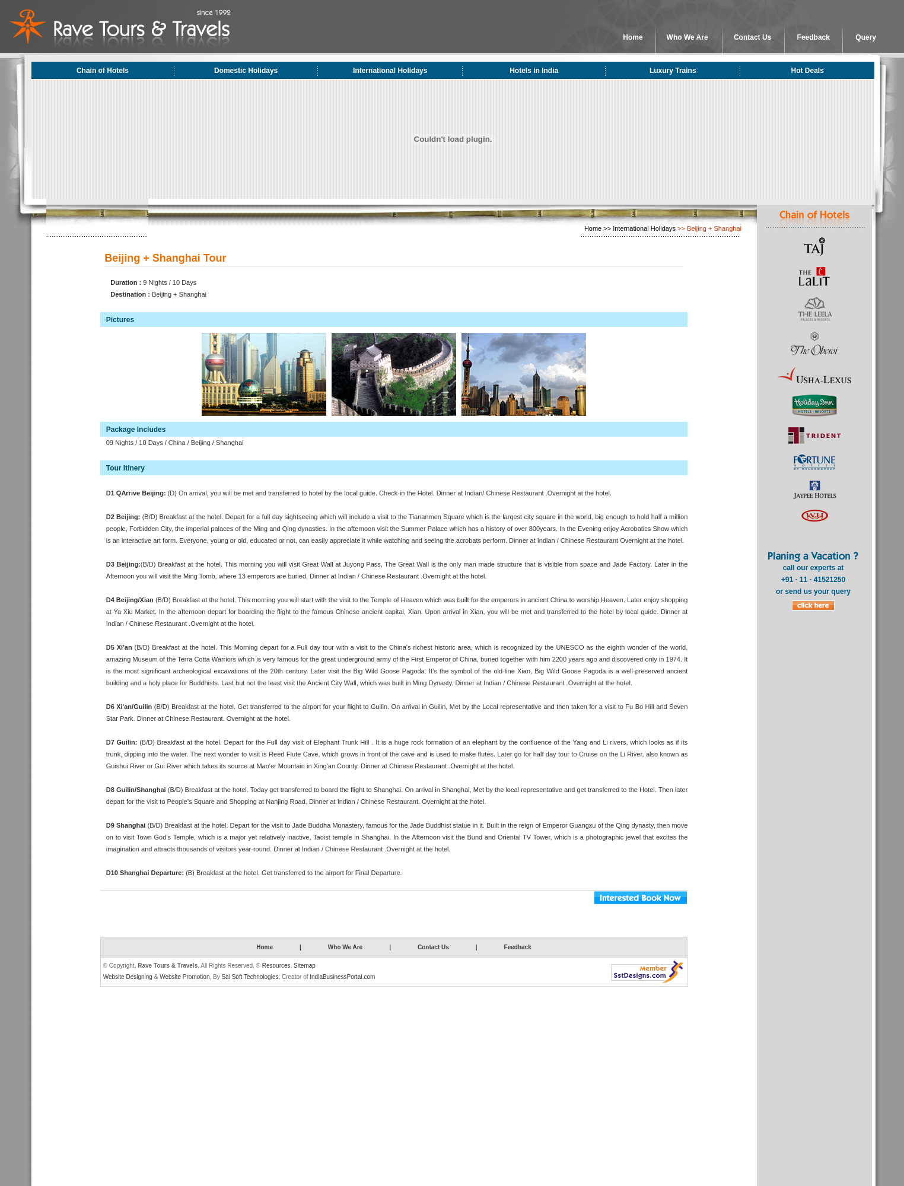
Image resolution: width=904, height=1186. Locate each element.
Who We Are (687, 37)
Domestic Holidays (246, 70)
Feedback (813, 37)
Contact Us (752, 37)
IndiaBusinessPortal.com (342, 977)
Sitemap (305, 965)
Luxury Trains (673, 70)
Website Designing (127, 977)
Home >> (597, 228)
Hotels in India (534, 70)
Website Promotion (184, 977)
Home (632, 37)
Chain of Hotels (103, 70)
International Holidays (390, 70)
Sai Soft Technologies (249, 977)
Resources (276, 965)
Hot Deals (807, 70)
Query (865, 37)
